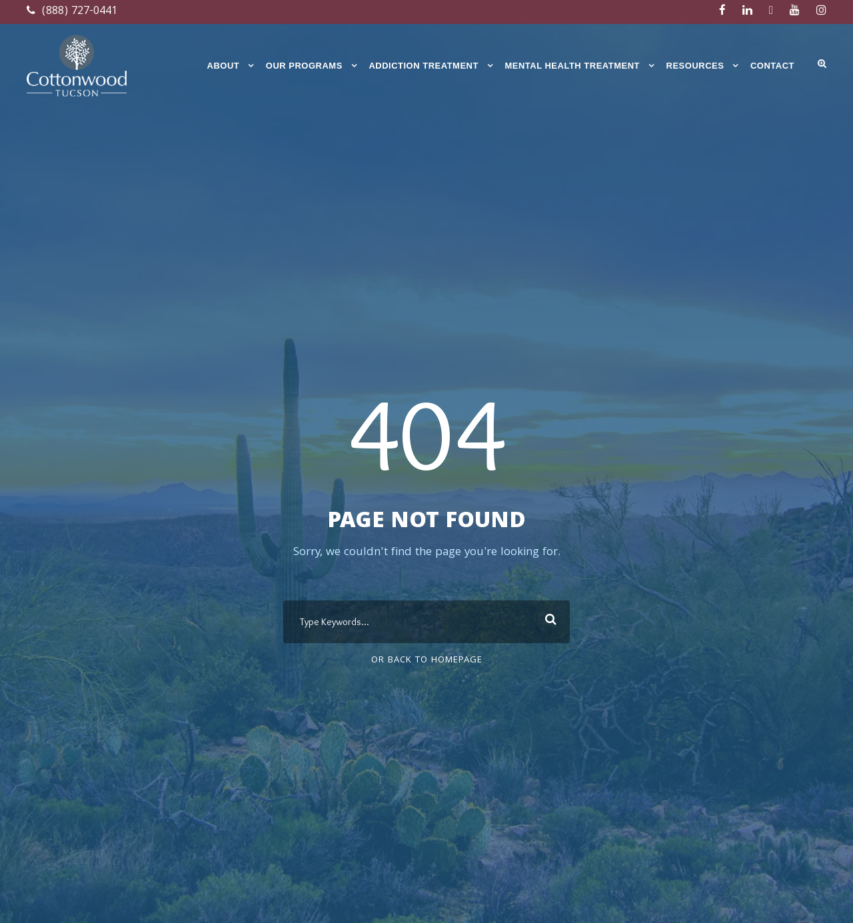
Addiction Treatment (423, 66)
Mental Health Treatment (572, 66)
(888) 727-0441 (72, 12)
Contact (772, 66)
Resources (695, 66)
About (223, 66)
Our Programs (304, 66)
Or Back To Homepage (426, 660)
